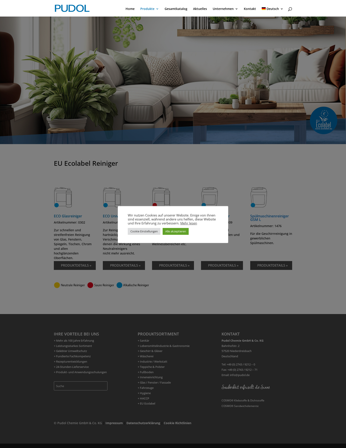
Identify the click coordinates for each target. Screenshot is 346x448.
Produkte (147, 9)
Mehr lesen (188, 223)
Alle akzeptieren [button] (175, 231)
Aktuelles (200, 9)
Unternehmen (223, 9)
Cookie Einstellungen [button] (144, 231)
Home (130, 9)
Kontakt (250, 9)
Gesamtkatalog (176, 9)
